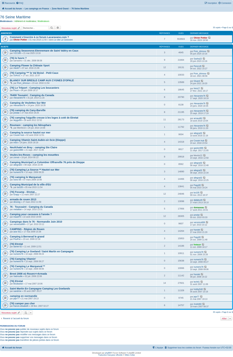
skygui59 (17, 120)
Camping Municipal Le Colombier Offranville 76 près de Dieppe (47, 162)
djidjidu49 (198, 200)
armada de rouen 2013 (23, 199)
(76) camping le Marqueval (25, 177)
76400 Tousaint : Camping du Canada (32, 95)
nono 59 (17, 179)
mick (15, 142)
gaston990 (18, 150)
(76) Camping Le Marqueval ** (27, 266)
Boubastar (18, 284)
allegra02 (198, 133)
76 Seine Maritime (15, 17)
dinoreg (16, 202)
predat (16, 113)
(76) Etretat (16, 244)
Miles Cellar (130, 355)
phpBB (108, 353)
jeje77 (16, 298)
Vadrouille (18, 276)
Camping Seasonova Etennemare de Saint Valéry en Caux (44, 50)
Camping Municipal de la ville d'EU (30, 184)
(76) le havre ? (18, 58)
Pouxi (16, 90)
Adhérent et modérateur (25, 21)
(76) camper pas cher (22, 303)
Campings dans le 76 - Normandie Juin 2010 (36, 221)
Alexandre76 (19, 98)
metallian (17, 209)
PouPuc (17, 239)
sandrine (17, 291)
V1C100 (17, 53)
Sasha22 (198, 59)
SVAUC (17, 75)
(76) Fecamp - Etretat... (23, 192)
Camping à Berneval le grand (27, 236)
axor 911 (17, 232)
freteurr (197, 244)
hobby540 (198, 289)
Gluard (197, 81)
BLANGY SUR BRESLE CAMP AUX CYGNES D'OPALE (42, 80)
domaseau (199, 207)
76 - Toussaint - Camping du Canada (31, 206)
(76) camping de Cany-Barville (27, 110)
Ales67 (16, 68)
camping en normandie (23, 296)
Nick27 (197, 88)
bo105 (20, 187)
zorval (16, 157)
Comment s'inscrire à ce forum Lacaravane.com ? (39, 37)
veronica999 (19, 224)
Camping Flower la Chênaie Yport (29, 65)
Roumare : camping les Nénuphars (30, 125)
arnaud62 (198, 118)
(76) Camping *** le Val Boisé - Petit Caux (34, 73)
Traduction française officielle (110, 355)
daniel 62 (17, 246)
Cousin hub (18, 135)
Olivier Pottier (20, 40)
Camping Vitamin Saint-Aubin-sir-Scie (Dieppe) (37, 140)
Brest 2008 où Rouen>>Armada (28, 273)
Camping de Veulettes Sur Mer (28, 102)
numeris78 (18, 172)
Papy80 (197, 185)
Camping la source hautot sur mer (30, 132)
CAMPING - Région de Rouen (27, 229)
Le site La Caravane (63, 40)
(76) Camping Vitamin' (23, 258)
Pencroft (197, 66)
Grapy (16, 194)
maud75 (17, 217)
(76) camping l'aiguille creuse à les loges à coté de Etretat (44, 117)
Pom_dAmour (200, 51)
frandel (197, 230)
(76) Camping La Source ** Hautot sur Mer (34, 169)
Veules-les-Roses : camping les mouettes (34, 154)
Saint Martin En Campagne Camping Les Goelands (40, 288)
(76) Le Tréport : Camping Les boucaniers (34, 87)
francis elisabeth (20, 306)
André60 (198, 304)
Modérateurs (43, 21)
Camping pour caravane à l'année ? (31, 214)
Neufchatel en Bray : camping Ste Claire (33, 147)
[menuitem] (19, 3)
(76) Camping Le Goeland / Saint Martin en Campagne (41, 251)
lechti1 (197, 282)
